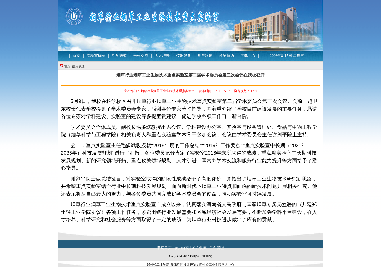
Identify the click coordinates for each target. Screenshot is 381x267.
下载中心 (248, 56)
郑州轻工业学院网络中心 (216, 264)
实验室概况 (96, 56)
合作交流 (140, 56)
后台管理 (216, 248)
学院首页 (164, 248)
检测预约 (226, 56)
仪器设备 (183, 56)
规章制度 (205, 56)
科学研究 (119, 56)
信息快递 (78, 66)
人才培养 (162, 56)
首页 (76, 56)
